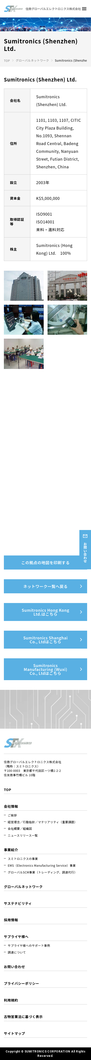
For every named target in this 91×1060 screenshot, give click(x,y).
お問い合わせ (85, 552)
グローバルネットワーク (32, 60)
